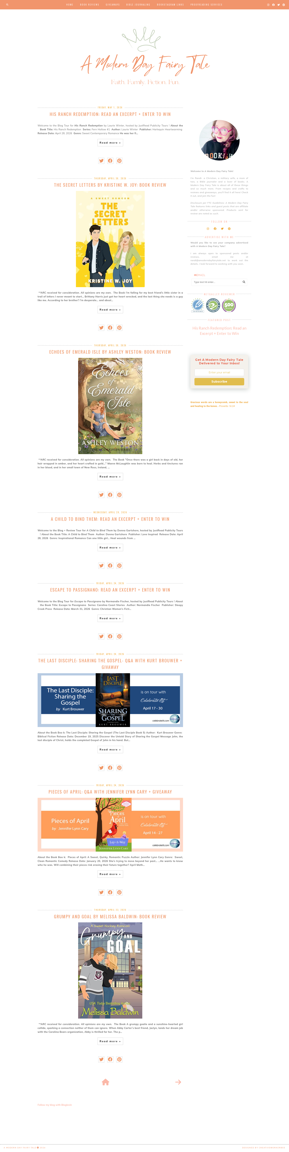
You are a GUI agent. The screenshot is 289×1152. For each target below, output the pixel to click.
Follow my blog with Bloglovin (55, 1104)
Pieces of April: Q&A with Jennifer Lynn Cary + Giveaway (110, 791)
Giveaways (113, 4)
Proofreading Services (206, 4)
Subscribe (219, 381)
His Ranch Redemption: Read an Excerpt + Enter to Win (110, 114)
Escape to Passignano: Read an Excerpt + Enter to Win (110, 589)
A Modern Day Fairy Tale (20, 1147)
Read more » (110, 142)
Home (70, 4)
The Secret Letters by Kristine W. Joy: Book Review (110, 184)
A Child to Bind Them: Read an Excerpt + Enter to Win (110, 518)
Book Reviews (89, 4)
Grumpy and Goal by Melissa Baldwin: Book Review (110, 916)
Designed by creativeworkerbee (263, 1147)
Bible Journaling (138, 4)
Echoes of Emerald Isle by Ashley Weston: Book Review (110, 351)
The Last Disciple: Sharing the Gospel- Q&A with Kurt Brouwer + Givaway (110, 663)
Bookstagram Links (170, 4)
